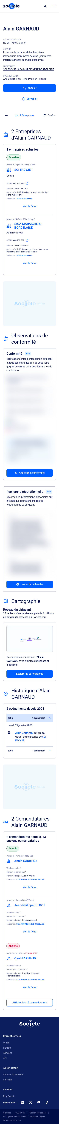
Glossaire (7, 1079)
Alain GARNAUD (24, 732)
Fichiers (7, 1047)
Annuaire (7, 1053)
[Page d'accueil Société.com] (11, 6)
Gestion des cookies (38, 1113)
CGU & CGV (20, 1113)
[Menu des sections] (6, 115)
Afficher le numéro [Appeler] (24, 199)
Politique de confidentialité (14, 1117)
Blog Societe (9, 1096)
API (5, 1058)
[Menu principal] (53, 6)
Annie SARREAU (12, 79)
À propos (7, 1113)
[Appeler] (29, 88)
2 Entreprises (24, 115)
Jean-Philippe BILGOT (34, 79)
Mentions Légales (37, 1117)
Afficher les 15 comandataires (29, 1002)
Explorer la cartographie (29, 673)
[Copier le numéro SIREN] (27, 183)
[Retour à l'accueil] (29, 1024)
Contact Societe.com (13, 1074)
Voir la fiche (29, 206)
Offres (6, 1042)
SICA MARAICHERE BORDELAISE (35, 69)
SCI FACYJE (9, 69)
